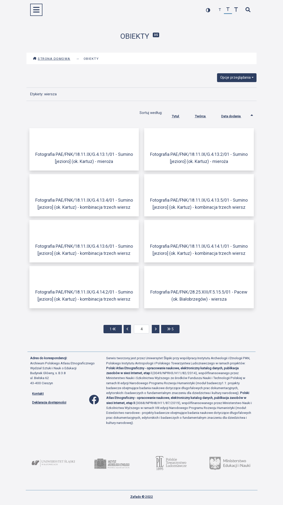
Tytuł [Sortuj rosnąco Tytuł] (179, 115)
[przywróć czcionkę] (228, 10)
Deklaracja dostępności (49, 402)
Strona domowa (51, 59)
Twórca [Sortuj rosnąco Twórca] (204, 115)
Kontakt (38, 393)
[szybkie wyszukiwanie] (248, 10)
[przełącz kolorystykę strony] (208, 10)
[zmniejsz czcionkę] (220, 10)
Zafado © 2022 (141, 497)
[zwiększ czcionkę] (236, 10)
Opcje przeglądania (235, 77)
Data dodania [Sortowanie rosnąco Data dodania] (235, 115)
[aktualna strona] (141, 329)
